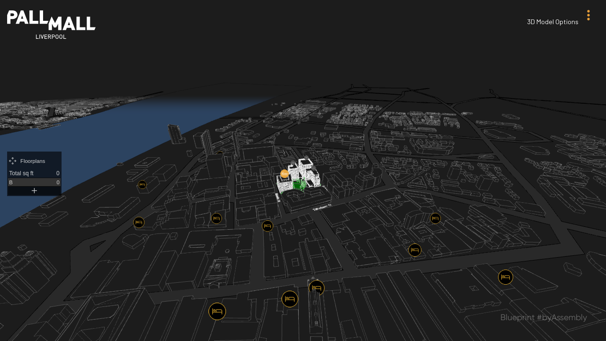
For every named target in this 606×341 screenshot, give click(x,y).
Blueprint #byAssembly (543, 317)
